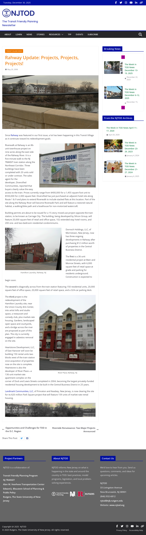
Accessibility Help (136, 530)
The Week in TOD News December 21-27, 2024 (131, 168)
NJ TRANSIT (9, 479)
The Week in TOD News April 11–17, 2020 (121, 129)
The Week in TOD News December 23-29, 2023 (131, 147)
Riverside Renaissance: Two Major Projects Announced (75, 430)
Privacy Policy (121, 530)
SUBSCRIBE (93, 34)
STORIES (41, 34)
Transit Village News (14, 51)
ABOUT (8, 34)
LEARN (19, 34)
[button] (61, 34)
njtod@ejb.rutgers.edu (111, 500)
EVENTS (79, 34)
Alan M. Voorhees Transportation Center (23, 484)
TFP (69, 34)
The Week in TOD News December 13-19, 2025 (131, 69)
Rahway (14, 135)
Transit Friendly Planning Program (20, 475)
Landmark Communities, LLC (19, 391)
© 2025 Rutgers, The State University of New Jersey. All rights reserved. (35, 530)
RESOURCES (54, 34)
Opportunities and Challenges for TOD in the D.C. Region (24, 429)
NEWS (29, 34)
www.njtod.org (117, 505)
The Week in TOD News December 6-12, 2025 (132, 93)
